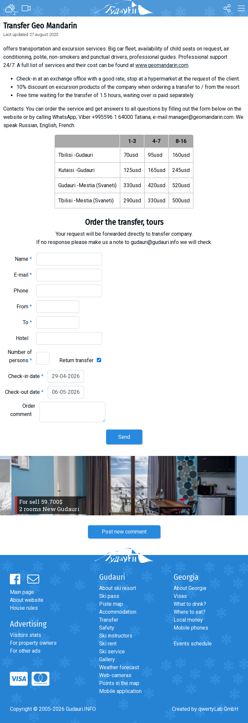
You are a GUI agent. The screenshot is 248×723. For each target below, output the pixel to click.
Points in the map (119, 683)
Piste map (111, 604)
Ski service (112, 651)
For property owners (33, 643)
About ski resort (117, 588)
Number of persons (20, 356)
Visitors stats (25, 635)
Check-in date (25, 376)
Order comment (22, 410)
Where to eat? (190, 612)
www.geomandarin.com (161, 65)
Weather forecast (119, 667)
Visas (180, 596)
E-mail (23, 275)
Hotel (24, 338)
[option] (124, 485)
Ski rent (108, 643)
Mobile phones (191, 628)
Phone (23, 291)
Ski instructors (115, 636)
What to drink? (190, 604)
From (24, 306)
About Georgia (190, 588)
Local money (188, 620)
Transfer (108, 620)
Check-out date (24, 392)
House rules (24, 608)
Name (23, 259)
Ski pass (109, 596)
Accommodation (117, 612)
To (27, 322)
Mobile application (120, 691)
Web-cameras (115, 675)
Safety (106, 628)
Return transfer (76, 360)
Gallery (107, 659)
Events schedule (193, 643)
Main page (22, 592)
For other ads (25, 651)
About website (26, 600)
